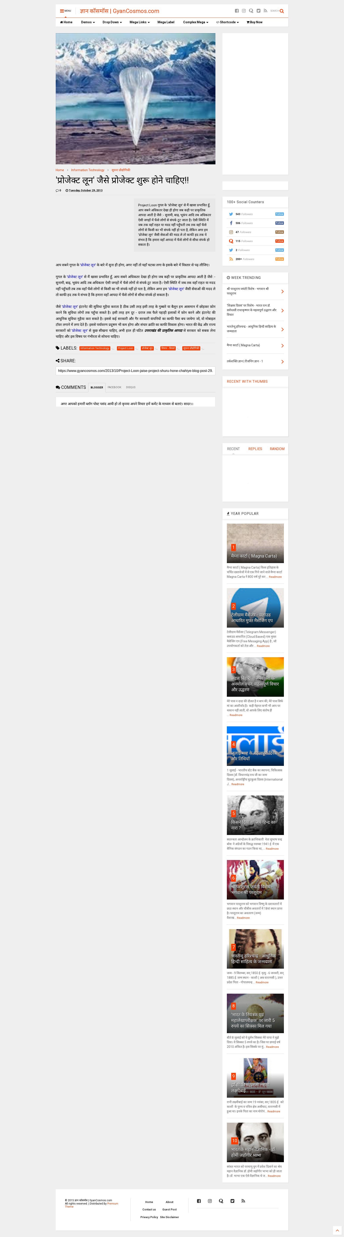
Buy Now (254, 22)
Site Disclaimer (169, 1217)
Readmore (275, 576)
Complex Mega (195, 22)
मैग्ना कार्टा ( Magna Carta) (254, 556)
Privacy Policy (149, 1217)
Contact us (149, 1209)
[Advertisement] (260, 103)
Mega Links (140, 22)
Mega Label (166, 22)
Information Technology (87, 170)
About (169, 1202)
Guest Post (169, 1209)
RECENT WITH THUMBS (247, 381)
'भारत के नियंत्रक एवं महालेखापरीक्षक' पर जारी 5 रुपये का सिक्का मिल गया (253, 1020)
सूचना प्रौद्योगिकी (121, 170)
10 (234, 1140)
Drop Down (112, 22)
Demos (88, 22)
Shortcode (227, 22)
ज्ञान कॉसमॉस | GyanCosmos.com (119, 11)
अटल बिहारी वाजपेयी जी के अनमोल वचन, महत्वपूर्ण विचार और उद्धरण (255, 684)
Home (66, 22)
